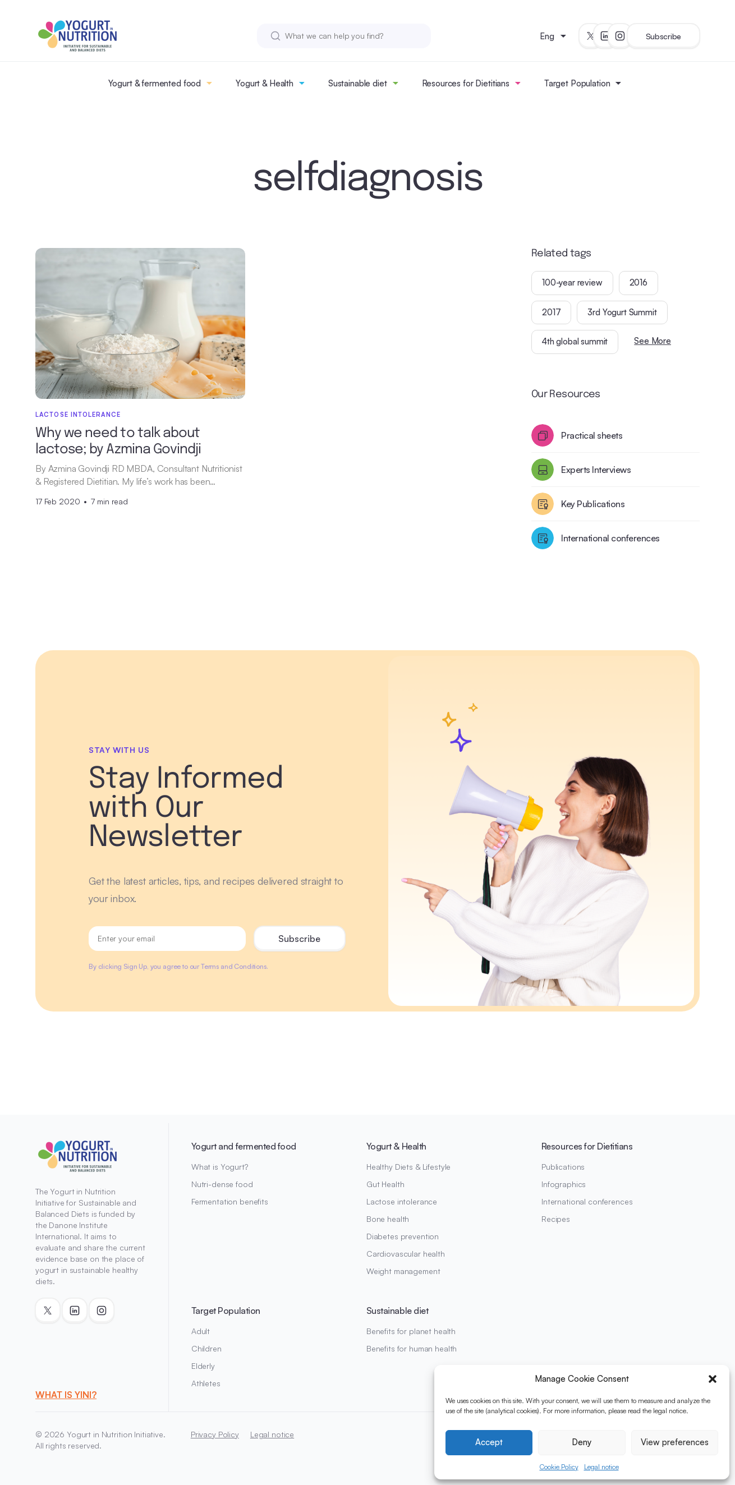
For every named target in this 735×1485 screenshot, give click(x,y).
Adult (200, 1331)
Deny (581, 1442)
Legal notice (601, 1467)
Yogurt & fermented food (154, 83)
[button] (712, 1379)
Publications (563, 1166)
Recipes (555, 1219)
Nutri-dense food (222, 1184)
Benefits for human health (411, 1348)
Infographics (563, 1184)
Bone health (387, 1219)
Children (206, 1348)
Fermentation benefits (229, 1201)
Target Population (577, 83)
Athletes (205, 1383)
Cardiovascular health (405, 1253)
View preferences (675, 1442)
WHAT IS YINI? (66, 1394)
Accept (489, 1442)
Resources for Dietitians (465, 83)
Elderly (203, 1366)
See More (652, 340)
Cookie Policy (559, 1467)
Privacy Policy (215, 1434)
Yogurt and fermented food (243, 1146)
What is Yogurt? (219, 1166)
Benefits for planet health (411, 1331)
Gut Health (385, 1184)
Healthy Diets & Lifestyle (408, 1166)
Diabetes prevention (402, 1236)
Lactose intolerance (401, 1201)
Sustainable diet (357, 83)
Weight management (403, 1271)
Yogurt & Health (264, 83)
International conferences (587, 1201)
